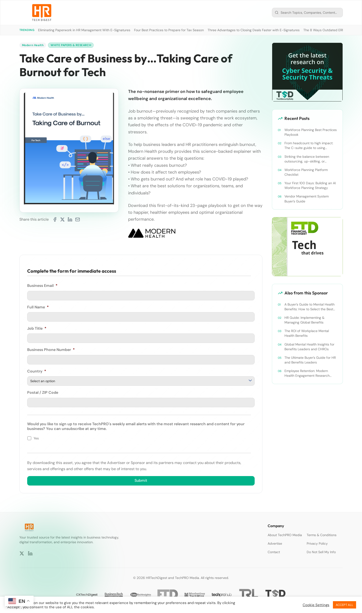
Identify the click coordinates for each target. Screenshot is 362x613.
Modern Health (33, 45)
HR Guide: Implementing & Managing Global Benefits (304, 319)
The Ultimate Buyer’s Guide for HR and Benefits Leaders (310, 359)
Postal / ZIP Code (42, 392)
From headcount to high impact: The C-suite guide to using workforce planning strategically (308, 145)
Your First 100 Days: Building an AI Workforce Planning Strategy (310, 185)
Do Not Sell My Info (321, 552)
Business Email (42, 285)
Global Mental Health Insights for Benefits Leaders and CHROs (309, 346)
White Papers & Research (71, 45)
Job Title (36, 328)
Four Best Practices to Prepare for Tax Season (169, 30)
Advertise (275, 543)
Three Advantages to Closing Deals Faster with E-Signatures (254, 30)
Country (36, 371)
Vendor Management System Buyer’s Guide (306, 198)
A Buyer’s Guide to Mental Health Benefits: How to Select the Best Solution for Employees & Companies (309, 306)
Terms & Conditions (321, 535)
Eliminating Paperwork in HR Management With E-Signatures (84, 30)
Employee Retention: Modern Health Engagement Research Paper (307, 373)
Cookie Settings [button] (316, 605)
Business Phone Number (51, 349)
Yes (36, 438)
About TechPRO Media (285, 535)
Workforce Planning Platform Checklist (306, 172)
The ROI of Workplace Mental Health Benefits (306, 333)
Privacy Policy (317, 543)
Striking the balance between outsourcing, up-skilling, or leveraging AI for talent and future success (310, 159)
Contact (274, 552)
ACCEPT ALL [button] (344, 605)
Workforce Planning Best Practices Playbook (310, 132)
